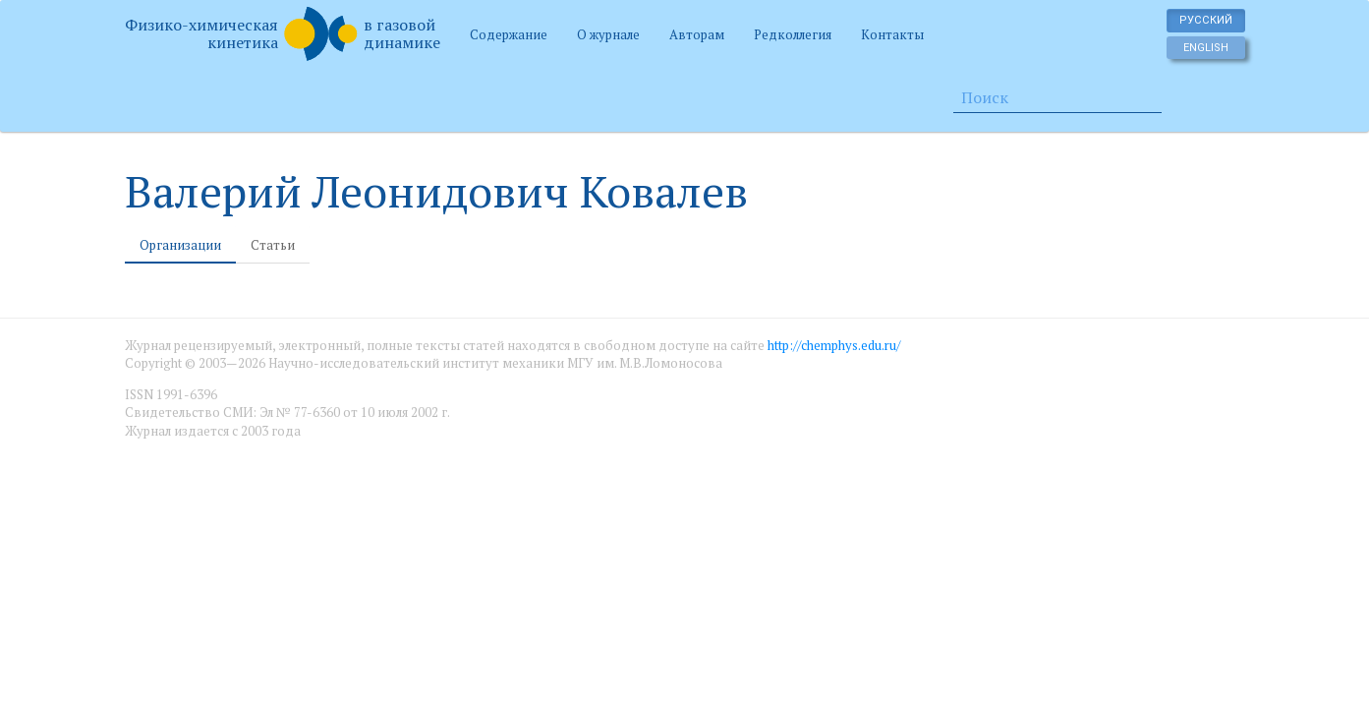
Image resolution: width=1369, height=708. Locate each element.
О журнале (608, 34)
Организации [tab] (180, 245)
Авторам (696, 34)
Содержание (508, 34)
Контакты (892, 34)
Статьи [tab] (273, 245)
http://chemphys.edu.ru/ (834, 345)
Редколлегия (792, 34)
